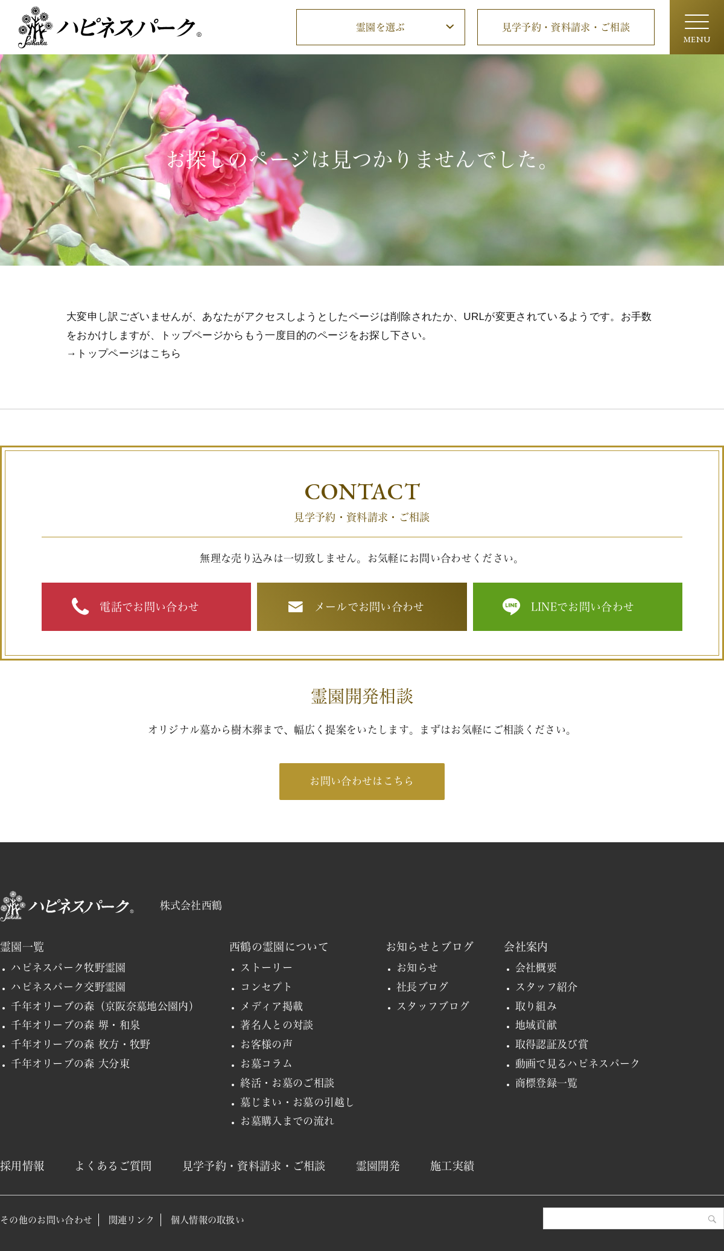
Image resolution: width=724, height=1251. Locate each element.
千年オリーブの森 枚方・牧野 (81, 1044)
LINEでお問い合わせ (583, 606)
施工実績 (452, 1165)
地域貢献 (536, 1025)
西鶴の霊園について (279, 946)
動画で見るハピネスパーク (578, 1063)
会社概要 (536, 967)
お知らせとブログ (430, 946)
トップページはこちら (129, 353)
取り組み (536, 1006)
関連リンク (132, 1219)
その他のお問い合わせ (46, 1219)
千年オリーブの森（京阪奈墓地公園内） (105, 1006)
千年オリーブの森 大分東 (70, 1063)
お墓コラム (266, 1063)
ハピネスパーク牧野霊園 (68, 967)
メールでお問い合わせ (369, 606)
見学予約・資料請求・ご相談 (566, 27)
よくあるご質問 (112, 1165)
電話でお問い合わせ (149, 606)
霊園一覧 (22, 946)
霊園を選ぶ (380, 27)
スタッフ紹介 (546, 987)
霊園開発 (378, 1165)
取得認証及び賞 (551, 1044)
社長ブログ (422, 987)
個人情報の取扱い (208, 1219)
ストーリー (266, 967)
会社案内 (526, 946)
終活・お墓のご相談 (287, 1083)
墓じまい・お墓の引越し (297, 1102)
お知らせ (417, 967)
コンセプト (266, 987)
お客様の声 (266, 1044)
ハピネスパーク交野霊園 (68, 987)
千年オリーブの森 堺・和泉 (75, 1025)
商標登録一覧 (546, 1083)
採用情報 (22, 1165)
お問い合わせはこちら (362, 781)
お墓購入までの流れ (287, 1121)
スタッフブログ (432, 1006)
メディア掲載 (271, 1006)
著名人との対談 (276, 1025)
